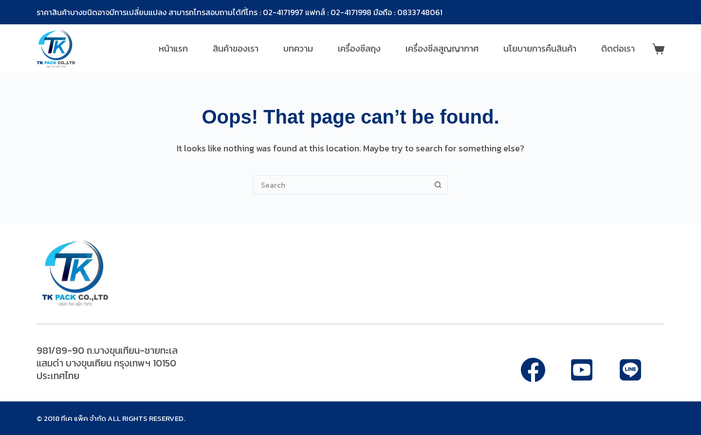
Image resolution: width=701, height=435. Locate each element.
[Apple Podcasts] (630, 370)
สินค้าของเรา (235, 48)
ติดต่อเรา (618, 48)
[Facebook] (533, 370)
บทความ (298, 48)
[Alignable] (582, 370)
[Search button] (438, 185)
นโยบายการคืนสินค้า (539, 48)
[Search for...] (340, 185)
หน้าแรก (173, 48)
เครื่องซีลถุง (359, 48)
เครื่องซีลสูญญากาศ (442, 48)
